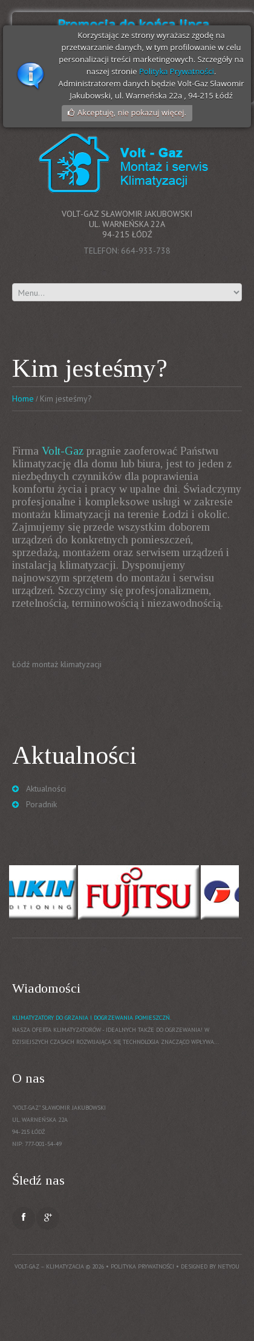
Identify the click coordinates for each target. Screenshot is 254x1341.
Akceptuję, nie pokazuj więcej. (131, 112)
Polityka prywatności (142, 1266)
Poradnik (41, 804)
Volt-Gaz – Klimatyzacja (49, 1266)
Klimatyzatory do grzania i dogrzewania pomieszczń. (91, 1018)
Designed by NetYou (210, 1266)
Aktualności (46, 788)
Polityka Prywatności (176, 71)
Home (23, 398)
